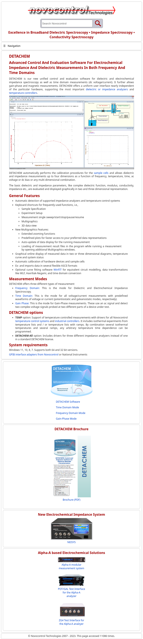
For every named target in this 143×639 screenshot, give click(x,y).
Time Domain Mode (67, 407)
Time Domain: (25, 296)
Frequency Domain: (28, 288)
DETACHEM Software (68, 402)
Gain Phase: (22, 303)
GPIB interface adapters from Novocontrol (33, 354)
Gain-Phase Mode (66, 418)
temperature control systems (32, 321)
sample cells (101, 173)
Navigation (11, 46)
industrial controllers (67, 321)
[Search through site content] (67, 23)
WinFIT (57, 269)
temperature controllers (23, 93)
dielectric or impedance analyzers (107, 89)
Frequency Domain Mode (71, 413)
